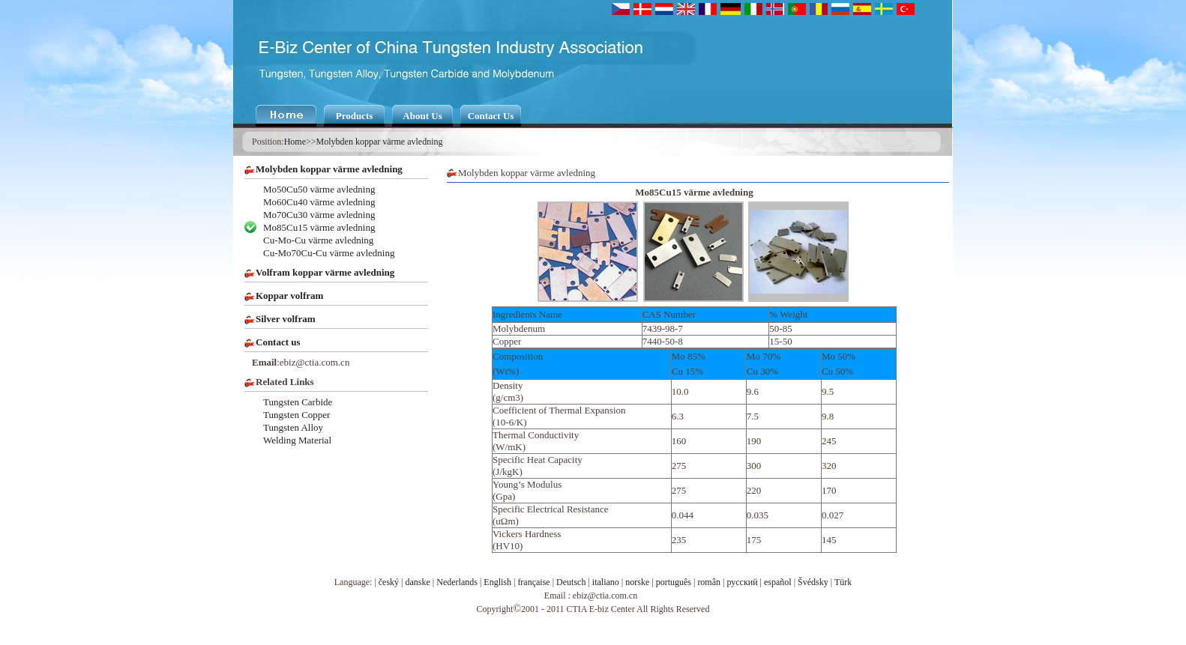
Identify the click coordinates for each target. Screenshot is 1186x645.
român (708, 582)
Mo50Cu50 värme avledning (319, 189)
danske (418, 582)
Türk (843, 582)
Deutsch (571, 582)
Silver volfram (286, 318)
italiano (605, 582)
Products (354, 115)
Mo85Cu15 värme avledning (319, 227)
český (389, 582)
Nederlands (457, 582)
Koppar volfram (289, 295)
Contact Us (491, 115)
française (533, 582)
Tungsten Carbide (297, 402)
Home (295, 141)
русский (741, 582)
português (673, 582)
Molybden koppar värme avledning (379, 141)
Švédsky (813, 582)
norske (637, 582)
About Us (422, 115)
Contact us (278, 342)
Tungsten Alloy (293, 427)
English (497, 582)
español (778, 582)
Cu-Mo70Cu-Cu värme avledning (328, 252)
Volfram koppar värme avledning (325, 272)
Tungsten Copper (296, 414)
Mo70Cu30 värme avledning (319, 214)
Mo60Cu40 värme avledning (319, 202)
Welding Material (297, 440)
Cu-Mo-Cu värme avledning (318, 240)
